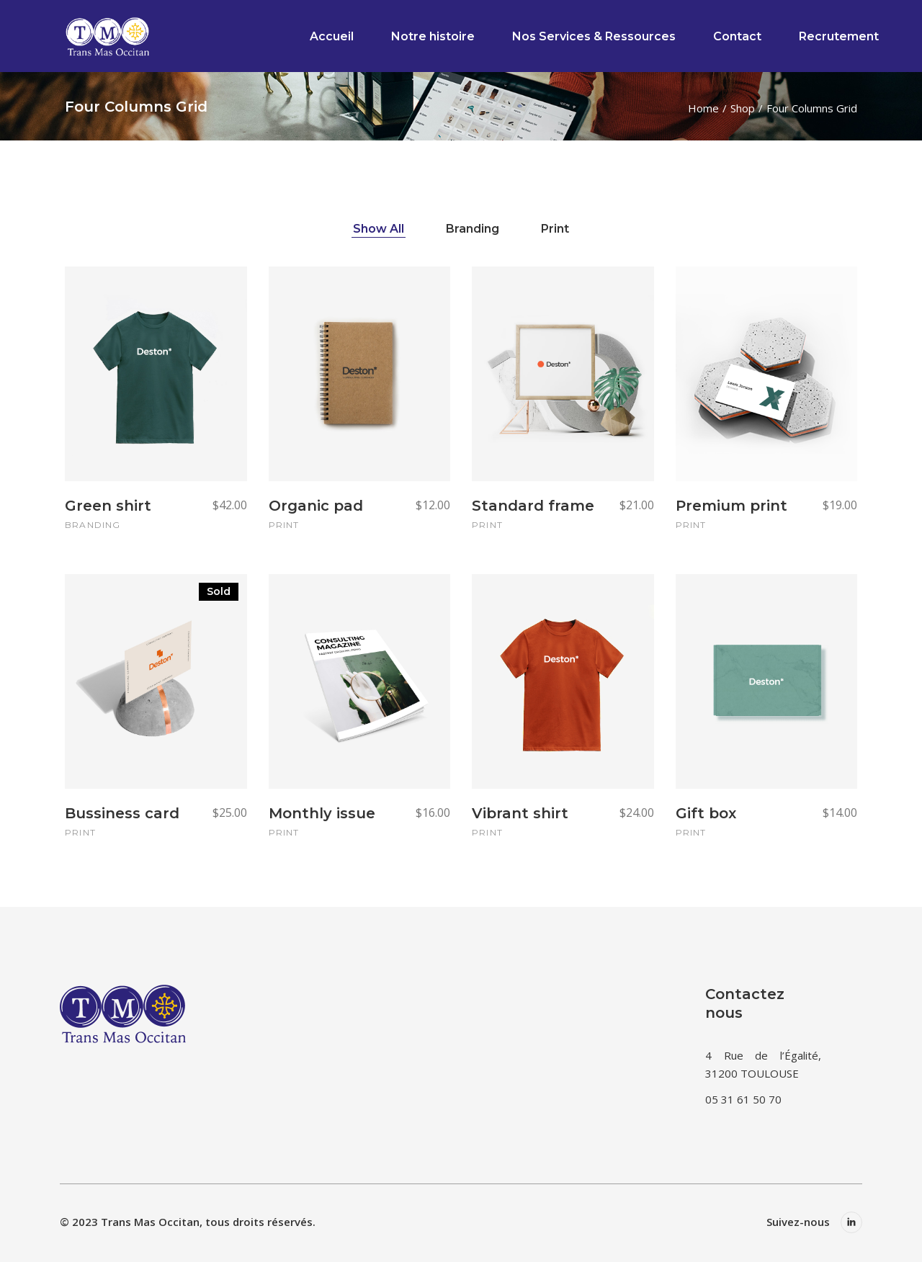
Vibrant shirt (520, 813)
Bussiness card (122, 813)
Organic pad (316, 505)
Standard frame (533, 505)
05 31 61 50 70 (743, 1099)
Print (284, 524)
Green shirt (108, 505)
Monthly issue (322, 813)
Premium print (731, 505)
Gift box (706, 813)
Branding (93, 524)
